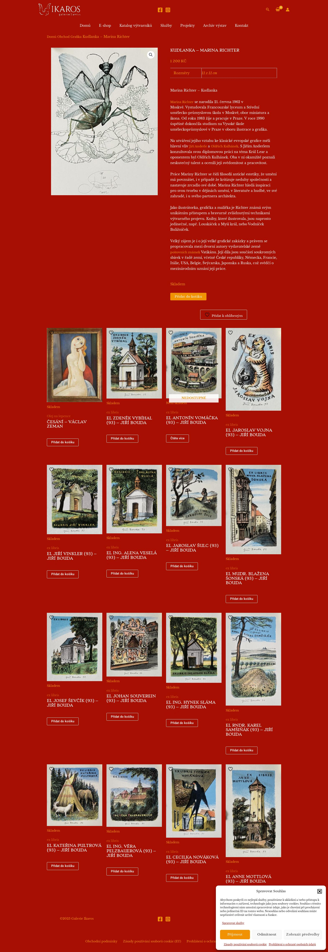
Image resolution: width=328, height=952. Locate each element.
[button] (320, 891)
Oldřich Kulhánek (224, 146)
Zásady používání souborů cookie (245, 944)
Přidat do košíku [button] (63, 443)
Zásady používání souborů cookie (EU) (152, 941)
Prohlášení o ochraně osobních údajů (292, 944)
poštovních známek (185, 252)
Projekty (186, 25)
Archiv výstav (211, 25)
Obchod (63, 37)
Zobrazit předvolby (302, 934)
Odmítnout (267, 934)
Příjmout (235, 934)
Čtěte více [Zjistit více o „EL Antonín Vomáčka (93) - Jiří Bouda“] (177, 439)
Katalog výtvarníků (137, 25)
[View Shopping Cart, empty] (278, 9)
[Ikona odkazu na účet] (288, 9)
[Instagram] (167, 10)
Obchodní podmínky (104, 941)
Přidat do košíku (189, 297)
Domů (90, 25)
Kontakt (236, 25)
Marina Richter (181, 102)
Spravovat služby (233, 923)
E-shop (108, 25)
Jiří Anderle (198, 146)
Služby (166, 25)
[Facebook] (160, 10)
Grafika (76, 37)
